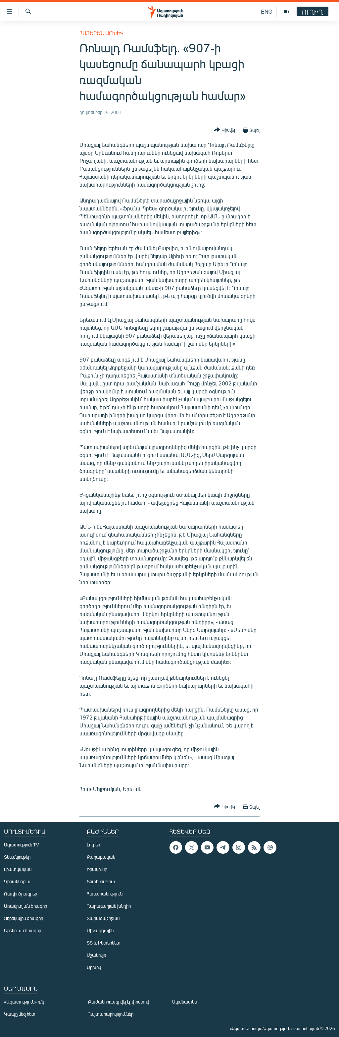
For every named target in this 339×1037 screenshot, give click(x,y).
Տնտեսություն (101, 881)
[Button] (224, 130)
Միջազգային (100, 930)
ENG (266, 11)
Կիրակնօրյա (17, 881)
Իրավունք (97, 869)
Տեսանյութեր (17, 857)
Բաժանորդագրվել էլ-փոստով (118, 1002)
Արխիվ (94, 967)
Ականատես (184, 1002)
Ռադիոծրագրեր (20, 893)
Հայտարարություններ (110, 1014)
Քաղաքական (101, 857)
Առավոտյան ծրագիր (25, 906)
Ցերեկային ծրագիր (23, 918)
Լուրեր (93, 844)
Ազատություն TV (21, 844)
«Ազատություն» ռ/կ (24, 1002)
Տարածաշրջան (103, 918)
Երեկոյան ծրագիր (22, 930)
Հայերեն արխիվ (101, 33)
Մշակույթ (96, 955)
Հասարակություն (104, 893)
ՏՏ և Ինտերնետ (104, 943)
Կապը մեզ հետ (19, 1014)
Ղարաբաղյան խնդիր (109, 906)
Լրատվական (17, 869)
